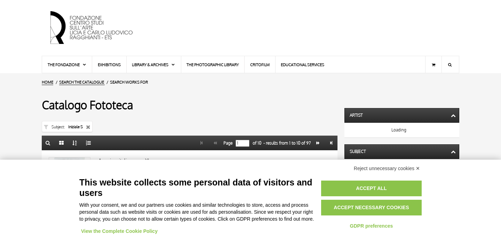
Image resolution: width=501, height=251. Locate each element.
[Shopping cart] (434, 64)
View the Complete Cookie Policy (119, 231)
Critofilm (260, 64)
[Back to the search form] (48, 143)
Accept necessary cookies (371, 207)
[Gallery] (61, 143)
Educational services (302, 64)
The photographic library (212, 64)
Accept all (371, 188)
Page (227, 143)
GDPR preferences (371, 226)
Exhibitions (109, 64)
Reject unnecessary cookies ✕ (387, 168)
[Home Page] (97, 28)
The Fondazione (67, 64)
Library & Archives (153, 64)
